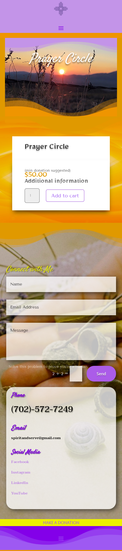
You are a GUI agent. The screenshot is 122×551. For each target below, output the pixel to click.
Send (101, 374)
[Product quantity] (32, 195)
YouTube (19, 493)
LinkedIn (19, 482)
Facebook (20, 462)
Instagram (20, 472)
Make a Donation (61, 523)
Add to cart (65, 196)
